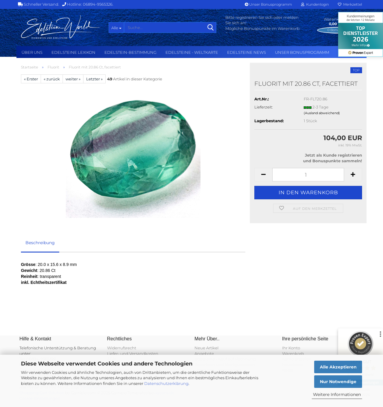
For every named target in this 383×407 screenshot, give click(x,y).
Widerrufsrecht (121, 347)
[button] (263, 174)
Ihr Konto (291, 347)
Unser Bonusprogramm (268, 4)
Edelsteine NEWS (246, 52)
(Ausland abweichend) (322, 113)
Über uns (32, 52)
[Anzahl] (308, 174)
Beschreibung (40, 242)
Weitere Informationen (337, 394)
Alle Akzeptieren (338, 367)
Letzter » (94, 78)
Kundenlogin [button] (315, 4)
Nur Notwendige (338, 381)
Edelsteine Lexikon (73, 52)
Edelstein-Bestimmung (130, 52)
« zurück (52, 78)
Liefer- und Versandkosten (132, 353)
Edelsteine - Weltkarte (191, 52)
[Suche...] (116, 27)
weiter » (73, 78)
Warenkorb (293, 353)
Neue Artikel (206, 347)
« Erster (31, 78)
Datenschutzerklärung (166, 383)
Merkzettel (350, 4)
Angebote (204, 353)
